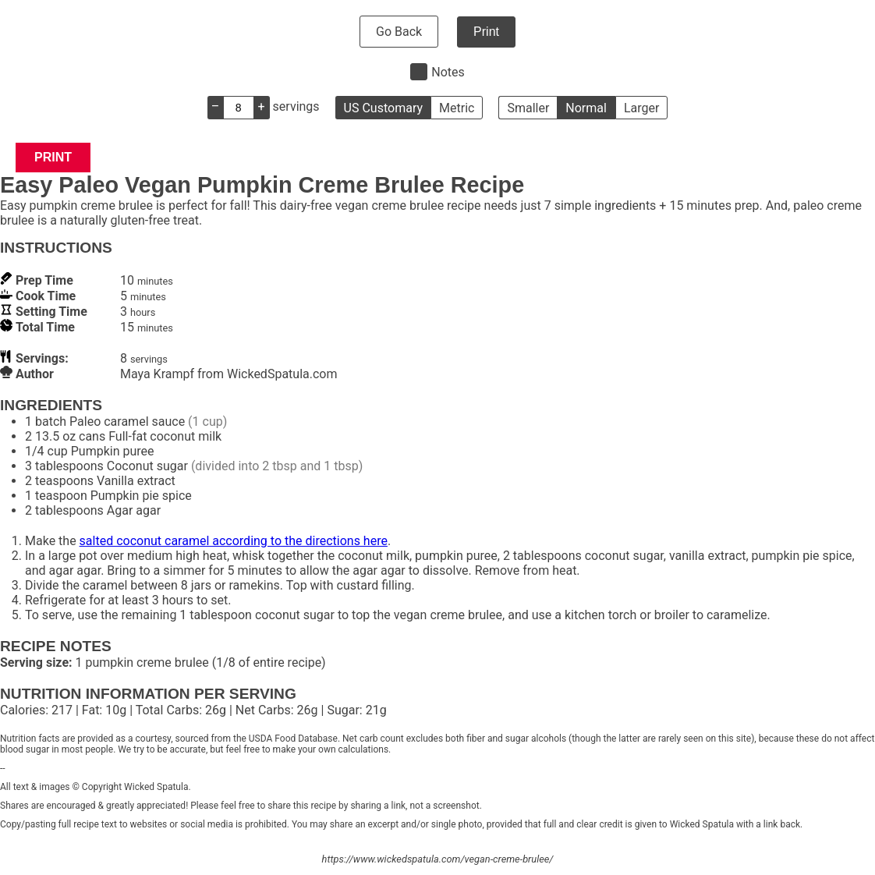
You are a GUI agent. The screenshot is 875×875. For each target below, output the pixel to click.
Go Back (399, 31)
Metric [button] (456, 108)
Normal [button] (586, 108)
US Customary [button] (383, 108)
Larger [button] (641, 108)
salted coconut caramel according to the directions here (234, 540)
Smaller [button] (528, 108)
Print (486, 31)
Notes (448, 72)
